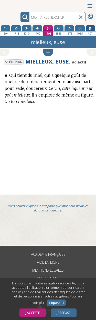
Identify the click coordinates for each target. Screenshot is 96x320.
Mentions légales (48, 270)
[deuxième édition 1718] (16, 30)
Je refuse (63, 313)
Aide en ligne (48, 262)
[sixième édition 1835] (58, 30)
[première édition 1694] (5, 30)
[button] (48, 52)
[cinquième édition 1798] (48, 30)
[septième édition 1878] (69, 30)
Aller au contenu (20, 4)
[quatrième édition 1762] (37, 30)
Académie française (48, 254)
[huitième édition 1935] (80, 30)
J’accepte (33, 313)
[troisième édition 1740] (27, 30)
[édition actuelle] (90, 30)
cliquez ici (56, 303)
